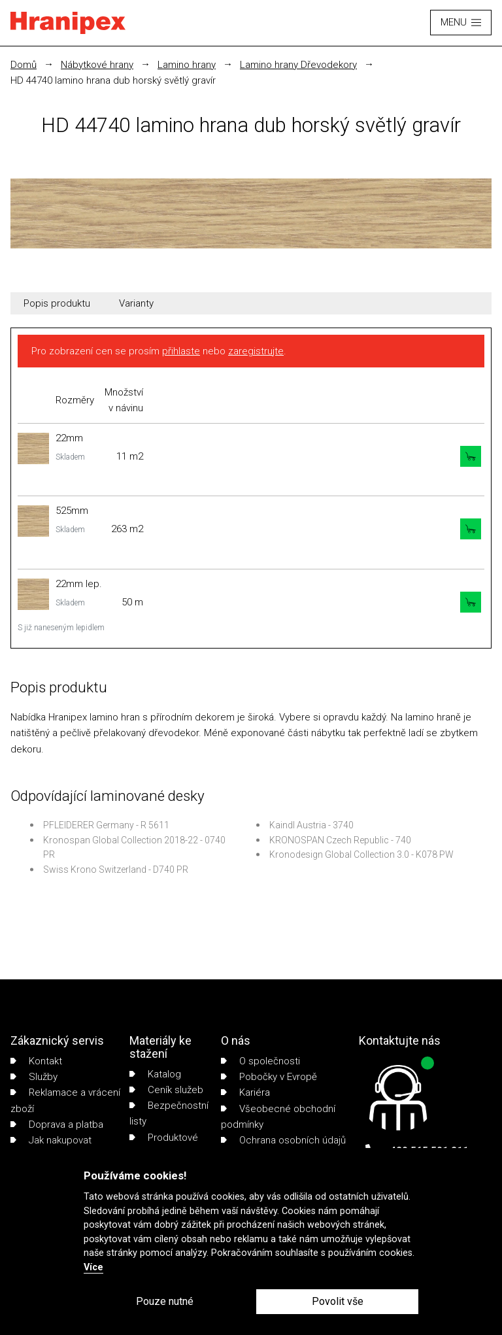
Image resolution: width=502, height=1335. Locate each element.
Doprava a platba (56, 1124)
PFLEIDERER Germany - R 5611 (106, 825)
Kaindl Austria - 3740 (311, 825)
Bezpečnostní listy (169, 1113)
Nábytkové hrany (97, 65)
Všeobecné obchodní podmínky (278, 1116)
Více (93, 1267)
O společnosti (260, 1061)
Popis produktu (57, 303)
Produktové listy (163, 1145)
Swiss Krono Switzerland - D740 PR (115, 869)
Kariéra (245, 1092)
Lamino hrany (187, 65)
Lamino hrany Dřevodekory (298, 65)
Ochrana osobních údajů (283, 1140)
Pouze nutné (164, 1301)
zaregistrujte (256, 351)
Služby (34, 1077)
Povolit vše (337, 1301)
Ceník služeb (166, 1090)
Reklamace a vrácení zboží (65, 1100)
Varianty (136, 303)
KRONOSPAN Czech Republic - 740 (340, 840)
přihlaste (181, 351)
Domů (23, 65)
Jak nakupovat (51, 1140)
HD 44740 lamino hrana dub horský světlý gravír (113, 80)
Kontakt (36, 1061)
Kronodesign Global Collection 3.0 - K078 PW (361, 854)
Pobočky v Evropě (269, 1077)
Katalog (155, 1074)
